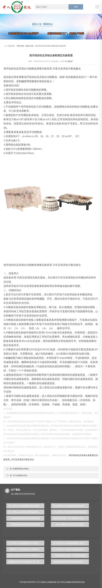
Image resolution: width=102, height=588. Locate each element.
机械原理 (24, 81)
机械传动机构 (71, 582)
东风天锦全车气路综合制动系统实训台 (71, 562)
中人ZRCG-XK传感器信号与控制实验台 (26, 506)
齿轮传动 (16, 98)
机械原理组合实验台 (20, 469)
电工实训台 (61, 582)
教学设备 (20, 46)
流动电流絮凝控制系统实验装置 (25, 518)
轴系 (23, 362)
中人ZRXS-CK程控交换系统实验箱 (70, 512)
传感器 (40, 298)
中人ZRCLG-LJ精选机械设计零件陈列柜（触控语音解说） (71, 543)
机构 (73, 77)
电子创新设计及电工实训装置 (70, 524)
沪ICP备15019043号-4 (28, 582)
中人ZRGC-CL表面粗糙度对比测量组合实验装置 (71, 506)
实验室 (33, 81)
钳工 (20, 358)
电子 (28, 294)
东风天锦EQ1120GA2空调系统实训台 (26, 555)
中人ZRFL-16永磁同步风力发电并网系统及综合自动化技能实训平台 (26, 543)
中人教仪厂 (69, 61)
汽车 (55, 68)
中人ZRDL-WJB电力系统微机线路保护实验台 (26, 512)
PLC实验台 (42, 582)
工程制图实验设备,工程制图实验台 (70, 555)
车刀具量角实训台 (19, 475)
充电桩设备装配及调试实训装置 (25, 524)
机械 (8, 358)
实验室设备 (51, 582)
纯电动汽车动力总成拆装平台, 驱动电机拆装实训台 (26, 562)
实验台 (77, 68)
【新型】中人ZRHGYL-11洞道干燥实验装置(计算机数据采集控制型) (26, 549)
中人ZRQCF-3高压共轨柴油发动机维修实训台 (71, 549)
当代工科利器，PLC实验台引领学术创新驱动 (71, 518)
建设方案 (29, 46)
